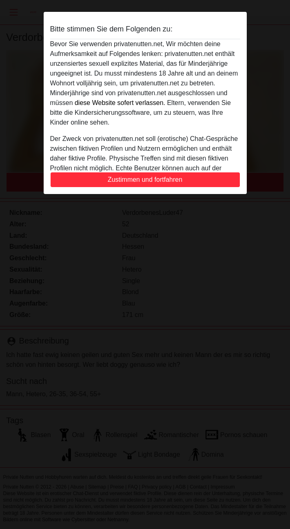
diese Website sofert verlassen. (120, 102)
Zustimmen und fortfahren (145, 179)
